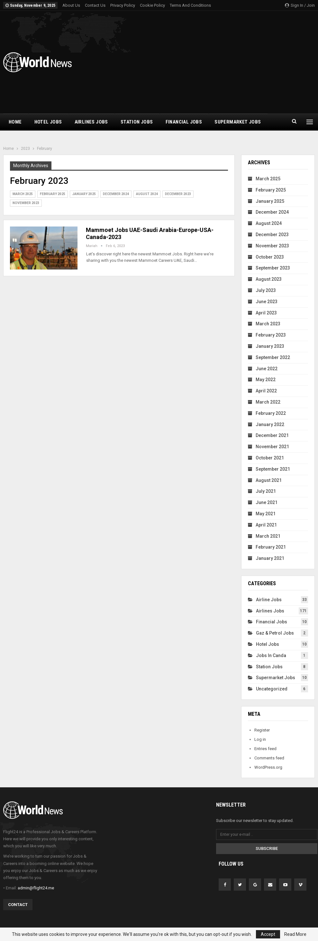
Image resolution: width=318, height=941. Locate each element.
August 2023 (269, 279)
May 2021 (266, 513)
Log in (260, 739)
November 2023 (26, 203)
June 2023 (266, 301)
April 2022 (266, 390)
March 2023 (268, 323)
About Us (71, 5)
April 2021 (266, 524)
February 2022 (271, 413)
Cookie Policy (152, 5)
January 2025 (84, 194)
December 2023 (178, 194)
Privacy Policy (122, 5)
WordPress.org (268, 767)
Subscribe (267, 848)
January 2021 (270, 558)
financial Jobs (184, 122)
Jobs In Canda (271, 655)
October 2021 (270, 457)
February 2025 (52, 194)
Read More (295, 934)
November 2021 (272, 446)
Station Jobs (137, 122)
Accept (268, 934)
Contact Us (95, 5)
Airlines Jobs (91, 122)
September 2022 (273, 357)
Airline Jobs (269, 599)
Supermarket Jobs (237, 122)
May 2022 (266, 379)
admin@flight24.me (36, 887)
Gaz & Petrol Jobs (275, 633)
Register (262, 730)
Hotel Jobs (48, 122)
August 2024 (147, 194)
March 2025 (23, 194)
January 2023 (270, 346)
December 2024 (116, 194)
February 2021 (271, 547)
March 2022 (268, 402)
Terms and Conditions (190, 5)
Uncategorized (271, 688)
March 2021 (268, 536)
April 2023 (266, 312)
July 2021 (266, 491)
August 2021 (269, 480)
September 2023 (273, 267)
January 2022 (270, 424)
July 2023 (266, 290)
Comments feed (269, 758)
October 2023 (270, 257)
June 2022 (266, 368)
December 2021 (272, 435)
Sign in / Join (300, 5)
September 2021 (273, 469)
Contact (18, 904)
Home (15, 122)
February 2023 (271, 335)
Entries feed (265, 748)
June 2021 (266, 502)
